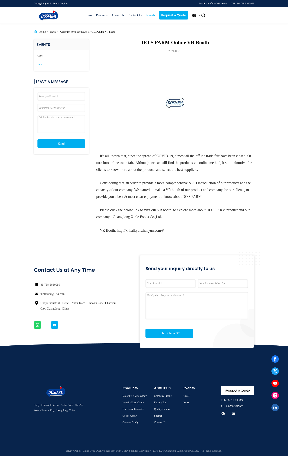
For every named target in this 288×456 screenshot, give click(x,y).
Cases (40, 55)
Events (150, 15)
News (53, 31)
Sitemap (158, 415)
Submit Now (169, 333)
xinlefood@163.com (52, 293)
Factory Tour (160, 402)
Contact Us (135, 15)
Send (61, 144)
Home (88, 15)
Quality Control (162, 409)
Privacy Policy (73, 450)
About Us (117, 15)
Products (102, 15)
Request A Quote (173, 15)
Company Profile (163, 396)
